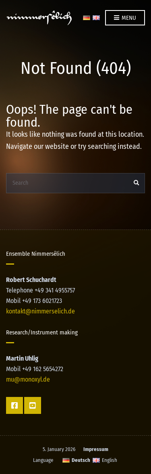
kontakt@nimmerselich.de (40, 311)
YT (32, 405)
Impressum (95, 449)
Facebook (14, 405)
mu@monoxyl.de (28, 379)
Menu (125, 18)
